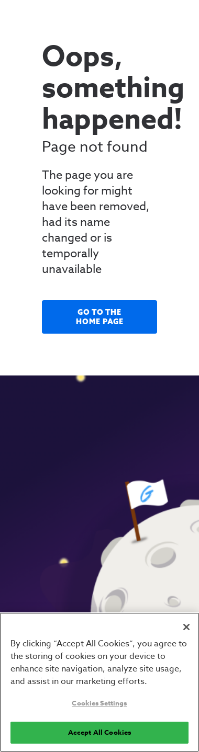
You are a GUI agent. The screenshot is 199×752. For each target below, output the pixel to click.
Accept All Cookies (99, 732)
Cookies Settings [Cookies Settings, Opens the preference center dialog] (99, 703)
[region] (99, 682)
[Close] (186, 627)
